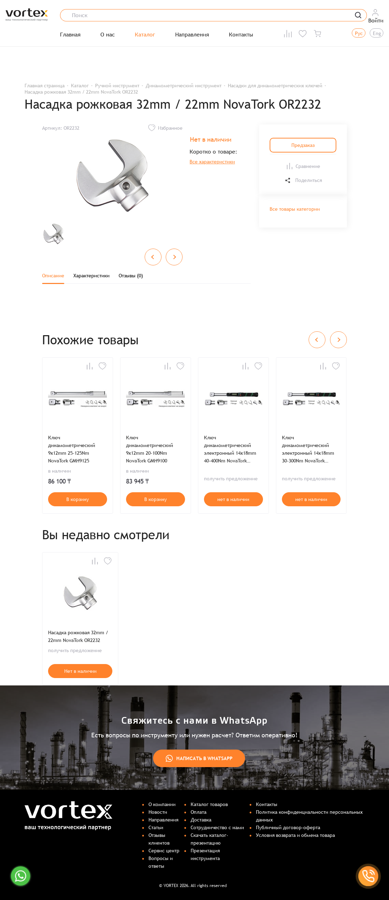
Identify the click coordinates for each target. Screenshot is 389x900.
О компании (162, 804)
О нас (107, 35)
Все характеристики (212, 161)
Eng (377, 33)
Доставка (201, 820)
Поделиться (303, 180)
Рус (359, 33)
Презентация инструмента (205, 854)
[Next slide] (174, 257)
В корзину (77, 499)
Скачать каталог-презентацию (209, 839)
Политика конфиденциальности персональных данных (309, 816)
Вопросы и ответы (161, 862)
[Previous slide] (153, 257)
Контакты (241, 35)
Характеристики (91, 275)
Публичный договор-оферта (288, 827)
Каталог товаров (209, 804)
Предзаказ (303, 145)
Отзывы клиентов (159, 839)
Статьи (156, 827)
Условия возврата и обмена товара (295, 835)
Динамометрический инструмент (184, 85)
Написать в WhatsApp (199, 758)
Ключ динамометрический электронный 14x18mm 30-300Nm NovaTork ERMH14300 (308, 450)
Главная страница (45, 85)
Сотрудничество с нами (217, 827)
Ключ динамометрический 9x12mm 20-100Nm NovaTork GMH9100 (149, 449)
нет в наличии (233, 499)
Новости (158, 812)
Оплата (198, 812)
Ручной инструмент (117, 85)
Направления (192, 35)
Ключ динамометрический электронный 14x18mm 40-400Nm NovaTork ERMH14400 (230, 450)
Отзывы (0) (131, 275)
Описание (53, 275)
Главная (70, 35)
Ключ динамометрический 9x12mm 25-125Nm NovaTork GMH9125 (71, 449)
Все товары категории (295, 209)
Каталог (145, 35)
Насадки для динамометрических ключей (275, 85)
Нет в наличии (80, 671)
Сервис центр (164, 850)
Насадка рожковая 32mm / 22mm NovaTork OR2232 (78, 636)
